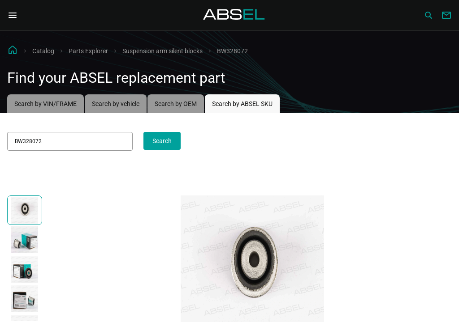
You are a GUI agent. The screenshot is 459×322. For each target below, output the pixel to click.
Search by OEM (176, 103)
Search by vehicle (115, 103)
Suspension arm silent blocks (162, 51)
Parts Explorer (88, 51)
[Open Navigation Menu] (12, 15)
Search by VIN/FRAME (45, 103)
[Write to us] (446, 15)
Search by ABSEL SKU (242, 103)
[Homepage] (234, 15)
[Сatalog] (428, 15)
